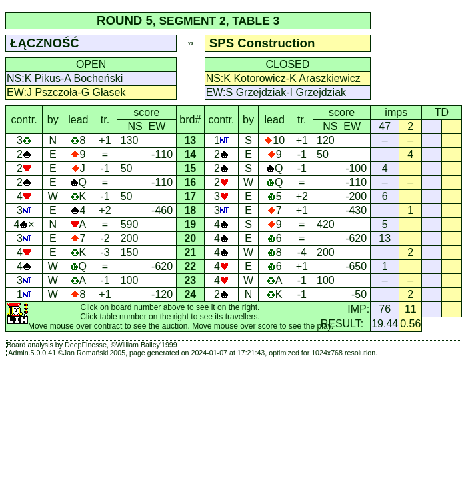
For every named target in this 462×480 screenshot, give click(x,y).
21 (191, 252)
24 (191, 294)
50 (127, 168)
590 (130, 224)
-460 (162, 210)
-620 (162, 266)
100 (130, 280)
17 (191, 196)
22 (191, 266)
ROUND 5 (125, 20)
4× (23, 224)
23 (191, 280)
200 (130, 238)
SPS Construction (262, 43)
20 (191, 238)
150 (130, 252)
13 (191, 140)
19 (191, 224)
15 (191, 168)
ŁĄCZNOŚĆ (45, 43)
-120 (162, 294)
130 (130, 140)
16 (191, 182)
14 (191, 154)
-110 (162, 154)
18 (191, 210)
